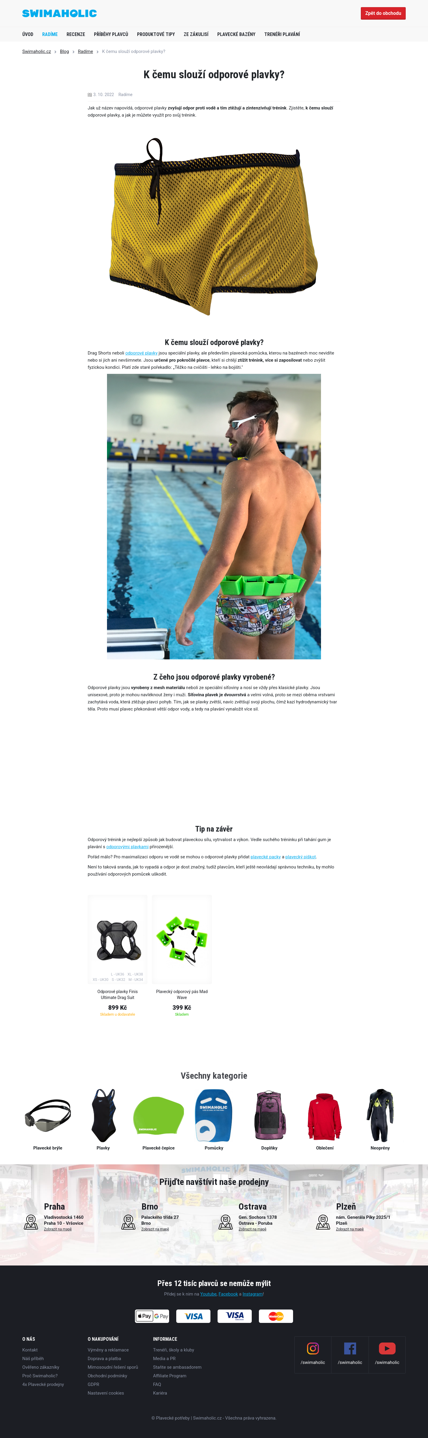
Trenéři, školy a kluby (173, 1350)
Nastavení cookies (106, 1393)
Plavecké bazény (236, 34)
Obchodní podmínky (107, 1376)
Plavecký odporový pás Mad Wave (181, 994)
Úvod (27, 34)
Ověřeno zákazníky (40, 1367)
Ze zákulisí (196, 34)
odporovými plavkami (127, 846)
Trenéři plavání (282, 34)
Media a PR (164, 1358)
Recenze (76, 34)
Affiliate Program (169, 1376)
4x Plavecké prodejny (43, 1384)
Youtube (208, 1294)
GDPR (93, 1384)
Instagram (253, 1294)
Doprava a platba (104, 1358)
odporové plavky (141, 353)
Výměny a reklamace (108, 1350)
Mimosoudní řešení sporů (113, 1367)
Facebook (228, 1294)
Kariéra (160, 1393)
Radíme (50, 34)
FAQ (157, 1384)
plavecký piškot (300, 857)
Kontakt (30, 1350)
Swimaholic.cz (36, 51)
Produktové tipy (156, 34)
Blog (64, 51)
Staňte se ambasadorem (177, 1367)
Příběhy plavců (111, 34)
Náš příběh (33, 1358)
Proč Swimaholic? (40, 1376)
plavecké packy (266, 857)
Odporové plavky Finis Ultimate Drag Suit (117, 994)
